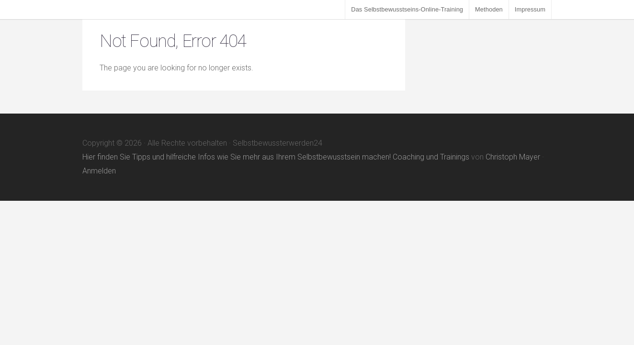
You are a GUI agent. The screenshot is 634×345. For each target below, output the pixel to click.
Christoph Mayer (513, 156)
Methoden (489, 9)
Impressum (530, 9)
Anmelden (99, 170)
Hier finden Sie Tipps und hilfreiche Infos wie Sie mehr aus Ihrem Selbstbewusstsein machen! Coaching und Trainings (275, 156)
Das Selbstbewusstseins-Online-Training (407, 9)
